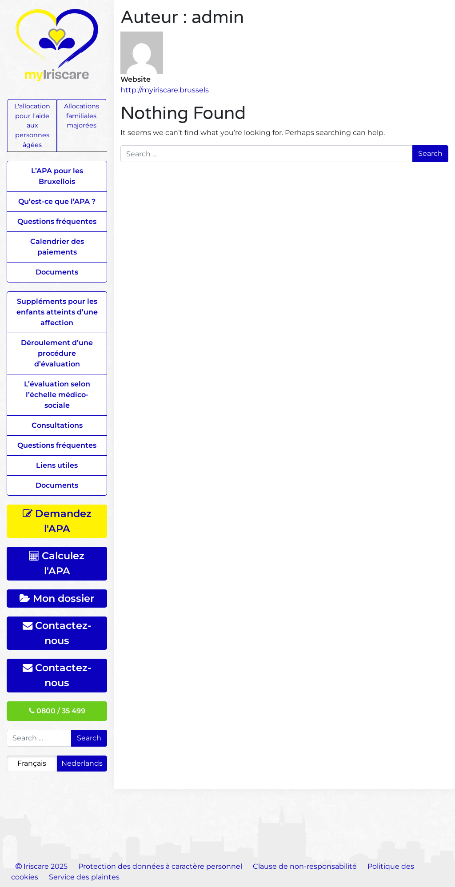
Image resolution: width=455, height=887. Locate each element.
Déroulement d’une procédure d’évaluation (57, 353)
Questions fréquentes (56, 221)
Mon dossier (57, 598)
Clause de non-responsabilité (305, 866)
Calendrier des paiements (57, 246)
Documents (57, 272)
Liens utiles (57, 465)
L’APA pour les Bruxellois (57, 176)
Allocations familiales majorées (81, 115)
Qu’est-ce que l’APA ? (57, 201)
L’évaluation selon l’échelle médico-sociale (57, 395)
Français (31, 763)
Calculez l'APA (56, 563)
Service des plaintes (84, 877)
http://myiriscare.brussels (164, 90)
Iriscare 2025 (42, 866)
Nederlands (82, 763)
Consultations (57, 425)
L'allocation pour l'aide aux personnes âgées (32, 125)
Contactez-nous (57, 633)
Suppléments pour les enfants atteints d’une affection (57, 312)
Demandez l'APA (57, 521)
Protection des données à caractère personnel (160, 866)
